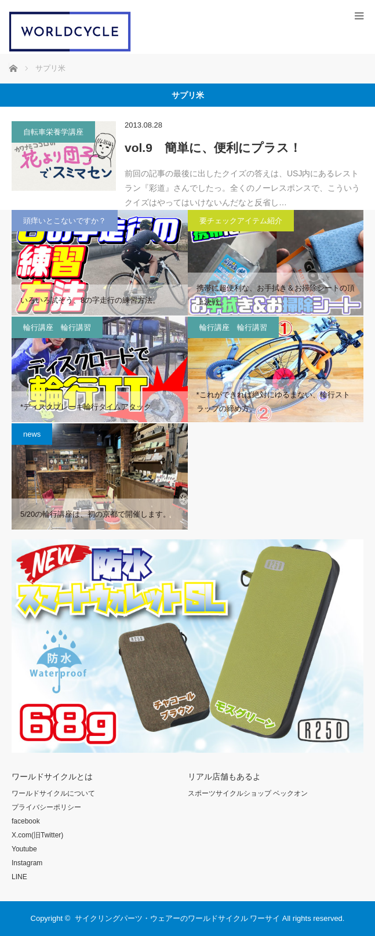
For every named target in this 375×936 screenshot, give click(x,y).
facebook (26, 821)
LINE (19, 877)
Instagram (27, 863)
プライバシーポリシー (46, 807)
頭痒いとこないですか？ (64, 220)
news (32, 434)
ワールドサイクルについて (53, 793)
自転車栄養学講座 (53, 132)
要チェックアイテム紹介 (240, 220)
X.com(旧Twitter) (37, 835)
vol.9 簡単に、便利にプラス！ (213, 147)
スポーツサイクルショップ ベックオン (248, 793)
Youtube (24, 849)
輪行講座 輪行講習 (57, 327)
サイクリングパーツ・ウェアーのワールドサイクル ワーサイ (178, 918)
